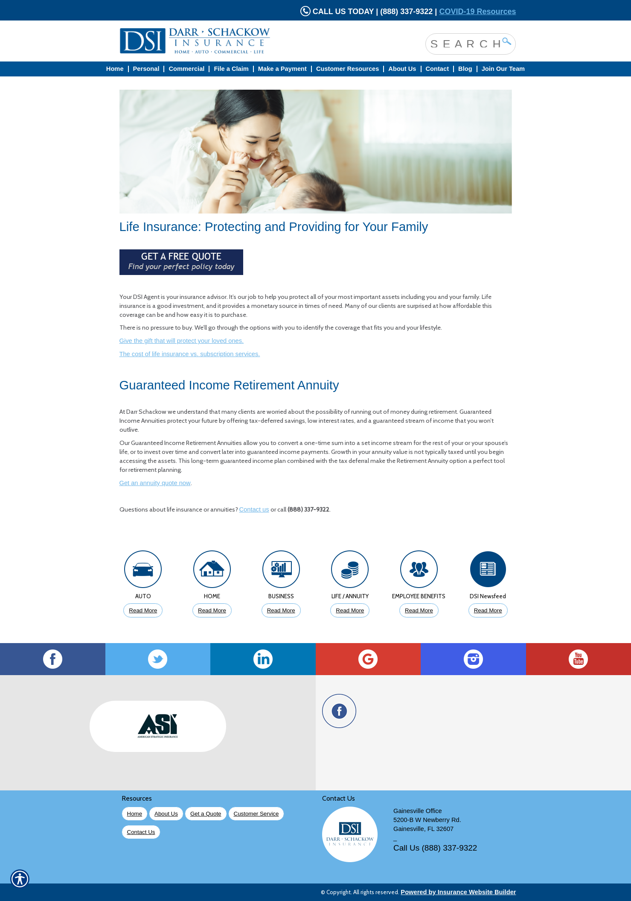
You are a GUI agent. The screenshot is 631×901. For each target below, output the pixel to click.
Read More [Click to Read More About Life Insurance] (350, 610)
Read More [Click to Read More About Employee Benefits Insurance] (419, 610)
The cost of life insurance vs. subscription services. (189, 354)
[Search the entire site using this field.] (464, 43)
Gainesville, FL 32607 (423, 828)
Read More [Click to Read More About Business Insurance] (281, 610)
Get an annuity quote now (155, 483)
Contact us (254, 509)
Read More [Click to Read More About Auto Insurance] (143, 610)
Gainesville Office (417, 810)
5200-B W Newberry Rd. (427, 819)
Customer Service (256, 813)
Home (134, 813)
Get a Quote (205, 813)
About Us (166, 813)
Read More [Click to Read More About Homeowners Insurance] (212, 610)
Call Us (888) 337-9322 (435, 847)
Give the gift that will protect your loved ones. (181, 340)
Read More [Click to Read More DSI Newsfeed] (488, 610)
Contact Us (141, 832)
